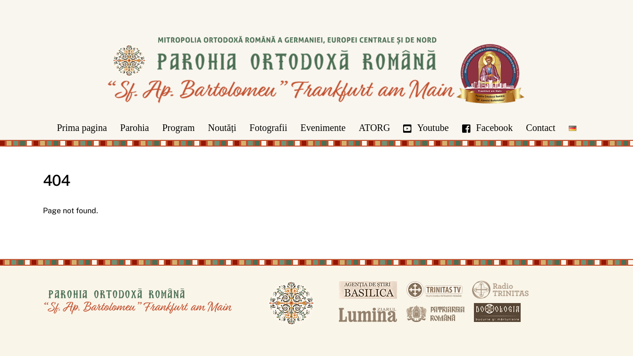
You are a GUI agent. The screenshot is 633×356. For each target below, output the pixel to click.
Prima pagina (82, 127)
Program (178, 127)
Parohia (134, 127)
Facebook (487, 127)
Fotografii (268, 127)
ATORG (374, 127)
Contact (540, 127)
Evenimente (323, 127)
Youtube (425, 127)
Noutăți (222, 127)
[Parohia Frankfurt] (316, 111)
